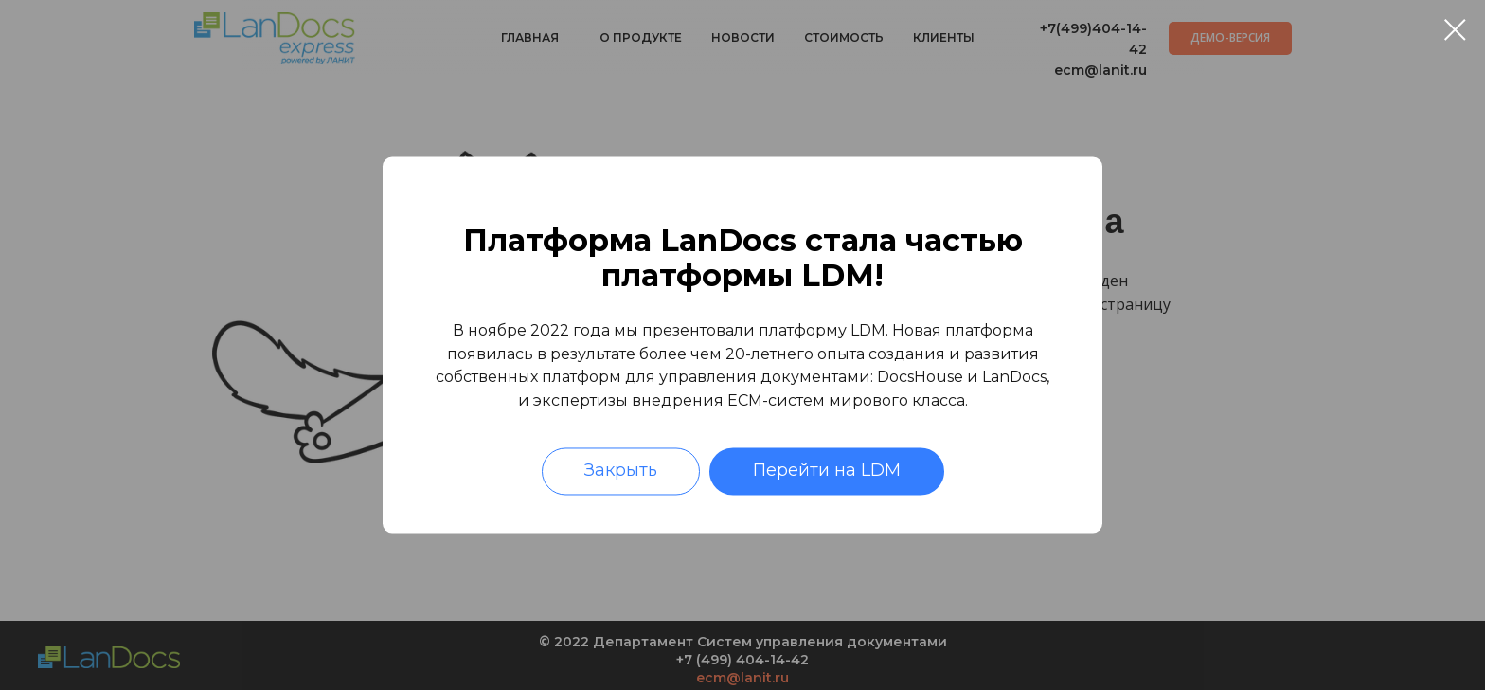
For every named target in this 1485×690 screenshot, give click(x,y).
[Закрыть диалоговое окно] (1455, 29)
